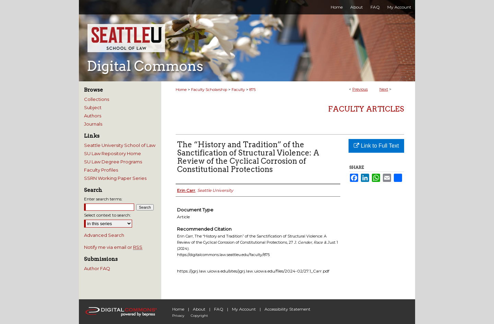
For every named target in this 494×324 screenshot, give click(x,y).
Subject (93, 107)
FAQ (218, 309)
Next (383, 89)
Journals (93, 124)
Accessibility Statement (287, 309)
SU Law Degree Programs (113, 161)
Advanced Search (104, 235)
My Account (244, 309)
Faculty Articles (366, 109)
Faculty (238, 89)
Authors (92, 115)
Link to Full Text (376, 146)
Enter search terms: (103, 198)
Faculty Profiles (101, 170)
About (199, 309)
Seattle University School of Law (119, 145)
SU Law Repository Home (112, 153)
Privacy (178, 315)
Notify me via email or (113, 247)
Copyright (199, 315)
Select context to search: (107, 215)
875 (252, 89)
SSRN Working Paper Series (115, 178)
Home (181, 89)
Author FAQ (97, 268)
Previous (360, 89)
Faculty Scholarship (209, 89)
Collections (96, 99)
